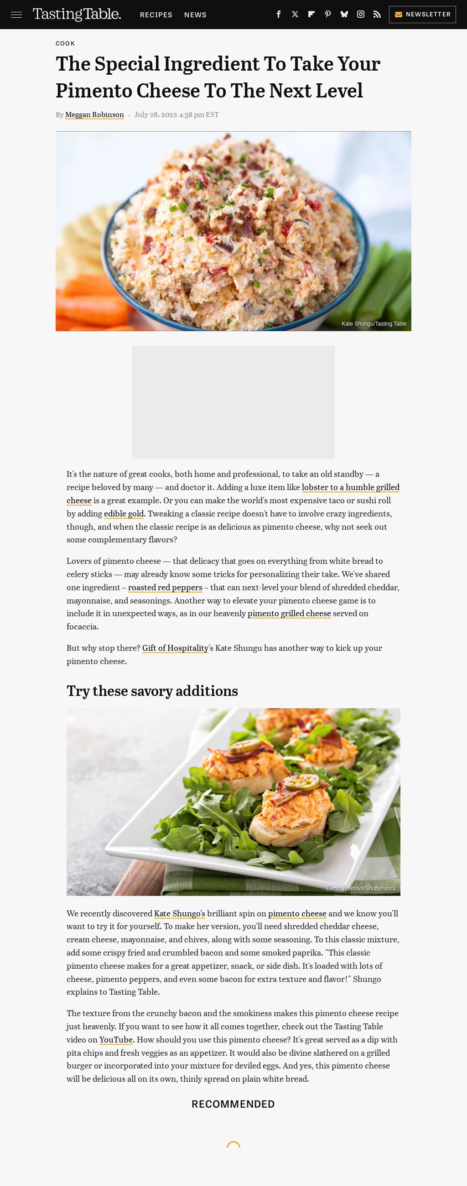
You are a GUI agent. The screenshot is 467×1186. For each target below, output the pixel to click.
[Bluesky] (344, 16)
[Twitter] (295, 16)
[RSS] (377, 16)
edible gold (124, 513)
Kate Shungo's (179, 913)
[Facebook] (278, 16)
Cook (65, 43)
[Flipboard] (311, 16)
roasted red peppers (165, 587)
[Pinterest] (327, 16)
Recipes (156, 14)
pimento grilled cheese (289, 613)
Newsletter (422, 14)
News (195, 14)
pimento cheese (297, 913)
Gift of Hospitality (175, 647)
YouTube (116, 1039)
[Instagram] (360, 16)
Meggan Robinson (94, 114)
